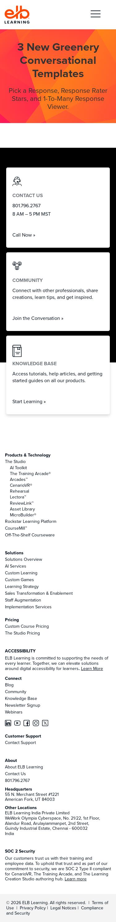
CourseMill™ (16, 528)
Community (15, 691)
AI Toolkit (18, 468)
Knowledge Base (21, 698)
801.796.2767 (17, 780)
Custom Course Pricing (27, 626)
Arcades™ (19, 479)
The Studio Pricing (22, 633)
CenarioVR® (21, 485)
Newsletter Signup (22, 705)
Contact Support (20, 742)
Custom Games (19, 580)
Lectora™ (18, 497)
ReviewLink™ (21, 503)
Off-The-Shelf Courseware (30, 535)
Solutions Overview (23, 559)
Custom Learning (21, 573)
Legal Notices (64, 908)
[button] (95, 15)
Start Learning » (29, 401)
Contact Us (15, 774)
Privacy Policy (33, 908)
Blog (9, 685)
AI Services (15, 566)
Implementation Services (28, 607)
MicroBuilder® (23, 515)
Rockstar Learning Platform (30, 521)
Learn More (92, 668)
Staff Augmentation (23, 600)
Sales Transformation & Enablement (39, 593)
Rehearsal (19, 491)
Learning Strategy (22, 586)
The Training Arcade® (30, 473)
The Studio (15, 461)
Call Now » (23, 234)
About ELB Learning (24, 767)
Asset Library (22, 509)
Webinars (14, 712)
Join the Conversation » (37, 318)
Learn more (76, 879)
